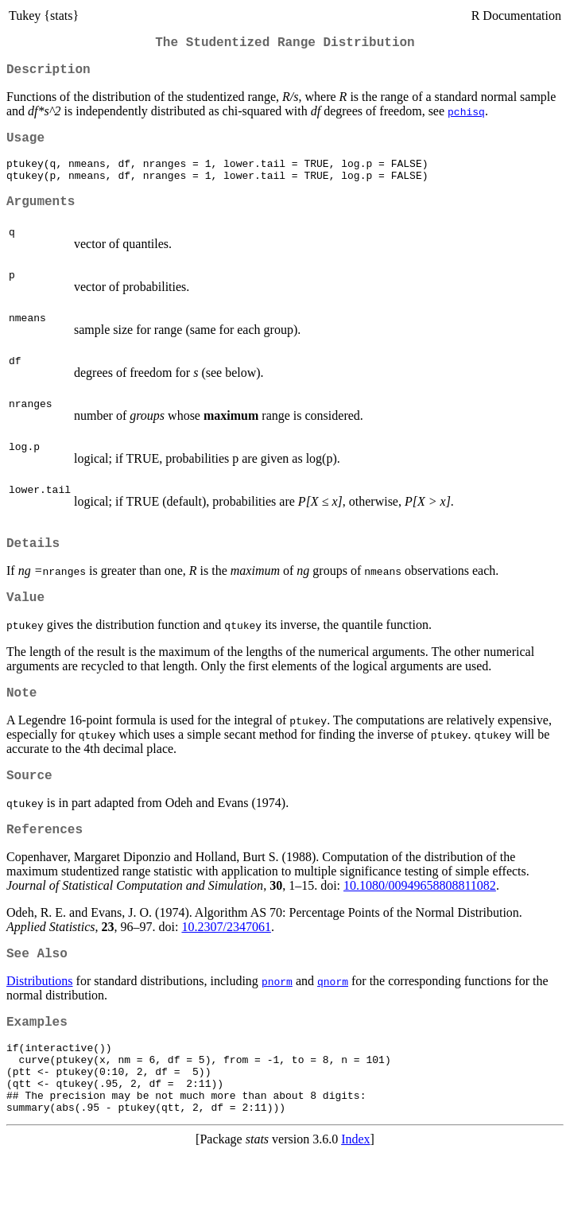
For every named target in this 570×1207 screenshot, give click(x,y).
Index (355, 1193)
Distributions (39, 1017)
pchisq (466, 118)
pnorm (277, 1018)
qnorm (332, 1018)
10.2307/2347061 (225, 960)
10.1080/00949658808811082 (419, 919)
